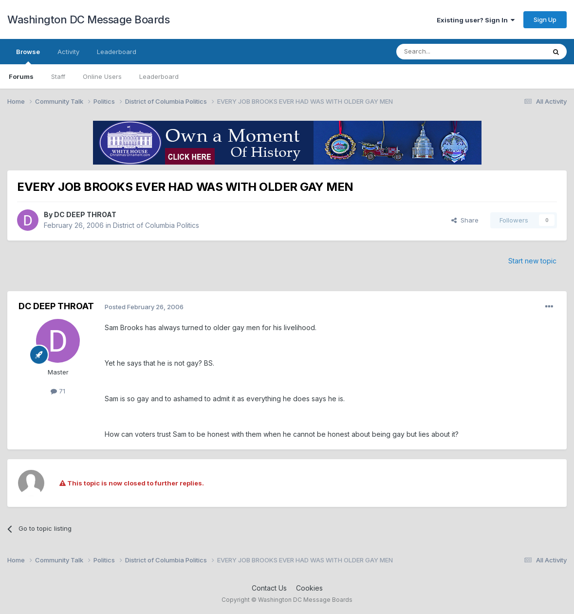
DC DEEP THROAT (85, 214)
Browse (28, 56)
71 (58, 391)
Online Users (102, 76)
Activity (68, 52)
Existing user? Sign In (476, 20)
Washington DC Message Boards (88, 19)
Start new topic (532, 261)
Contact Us (269, 588)
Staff (58, 76)
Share (465, 220)
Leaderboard (159, 76)
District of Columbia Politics (156, 225)
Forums (21, 76)
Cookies (309, 588)
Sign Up (545, 19)
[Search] (446, 51)
